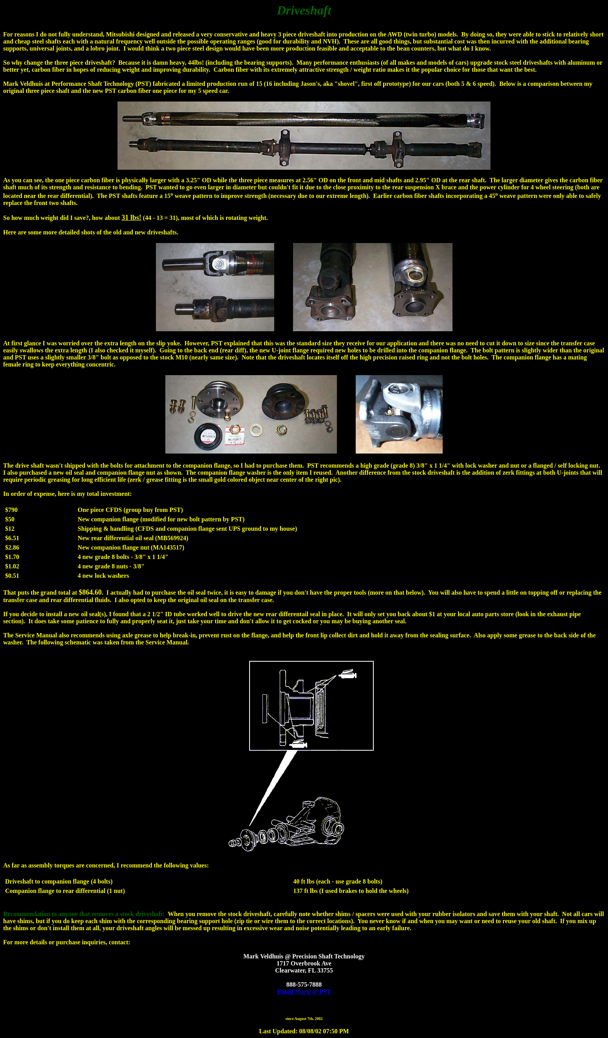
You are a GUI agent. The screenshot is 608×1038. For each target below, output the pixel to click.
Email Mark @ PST (304, 991)
